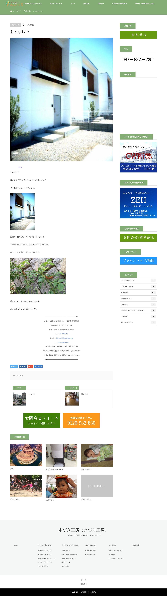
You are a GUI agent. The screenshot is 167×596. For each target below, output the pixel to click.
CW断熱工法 (65, 551)
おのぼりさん (86, 500)
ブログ (72, 4)
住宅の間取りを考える (68, 559)
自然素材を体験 (90, 551)
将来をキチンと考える (45, 563)
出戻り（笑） (15, 500)
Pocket (20, 167)
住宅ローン (138, 304)
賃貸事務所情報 (90, 555)
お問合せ (101, 4)
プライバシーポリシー (116, 559)
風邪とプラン (86, 470)
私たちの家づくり (56, 4)
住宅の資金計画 (43, 566)
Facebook (81, 579)
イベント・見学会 (138, 286)
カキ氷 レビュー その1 (54, 470)
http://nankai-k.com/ (63, 342)
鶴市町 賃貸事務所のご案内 (144, 4)
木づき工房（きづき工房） (83, 531)
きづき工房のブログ (138, 280)
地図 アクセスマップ (115, 551)
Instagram (85, 579)
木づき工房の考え (44, 546)
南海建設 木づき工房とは (33, 4)
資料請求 (135, 546)
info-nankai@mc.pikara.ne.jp (64, 338)
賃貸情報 (112, 555)
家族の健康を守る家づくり (46, 559)
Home (16, 546)
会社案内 (86, 4)
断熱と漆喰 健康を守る (69, 555)
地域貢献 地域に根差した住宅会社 (138, 310)
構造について (65, 563)
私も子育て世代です (44, 555)
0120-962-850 (64, 333)
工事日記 (138, 316)
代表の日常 (15, 25)
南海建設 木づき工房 (44, 551)
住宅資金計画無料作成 (119, 4)
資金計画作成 (90, 546)
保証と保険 (65, 566)
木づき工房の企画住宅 (69, 546)
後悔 (12, 469)
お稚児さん (50, 501)
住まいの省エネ (138, 298)
